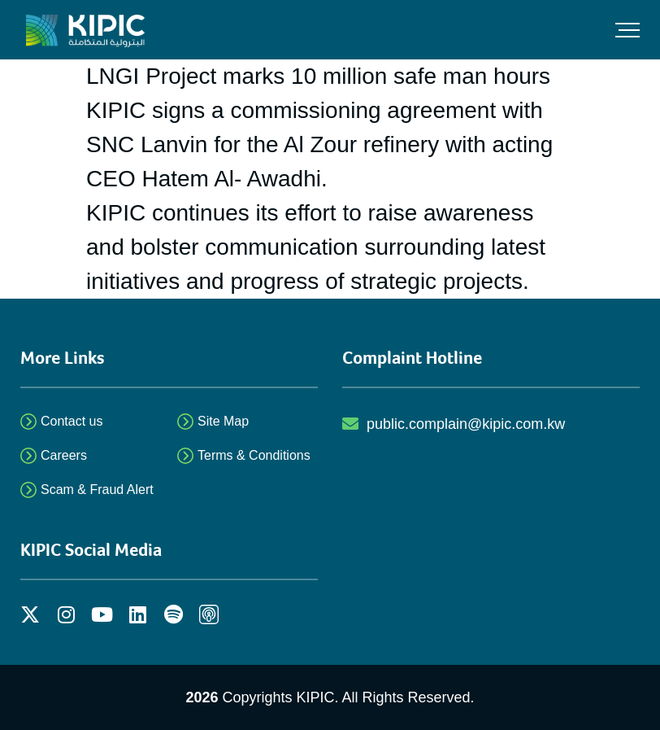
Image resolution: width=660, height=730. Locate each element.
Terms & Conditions (254, 455)
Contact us (71, 421)
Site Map (223, 421)
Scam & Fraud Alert (97, 489)
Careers (64, 455)
